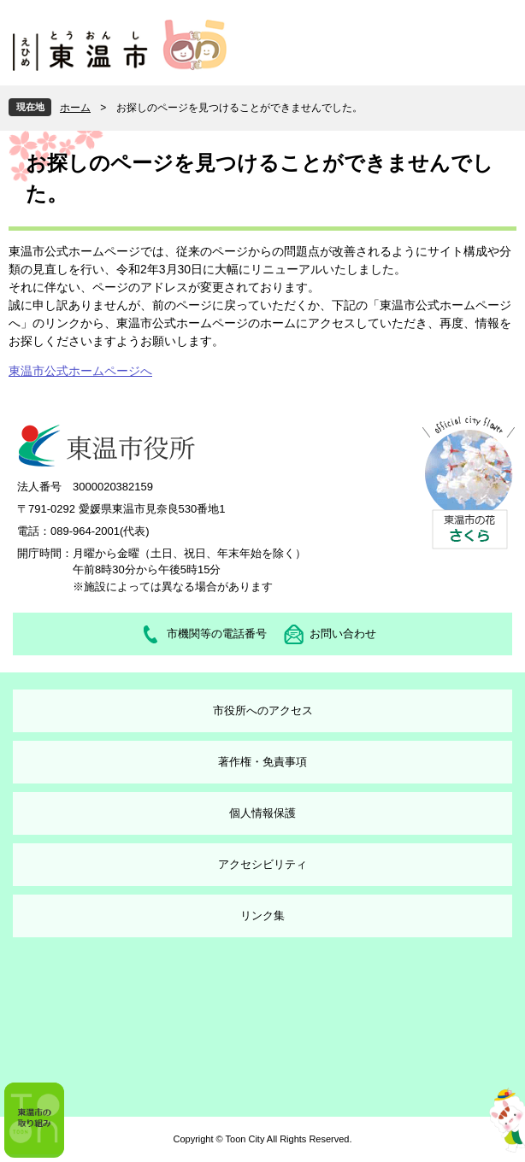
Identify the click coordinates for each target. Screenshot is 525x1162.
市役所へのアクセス (263, 710)
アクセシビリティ (262, 864)
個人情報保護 (262, 813)
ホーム (75, 108)
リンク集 (262, 915)
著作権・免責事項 (262, 761)
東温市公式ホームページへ (80, 371)
